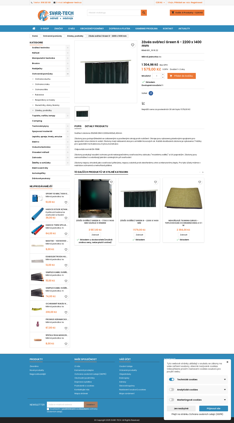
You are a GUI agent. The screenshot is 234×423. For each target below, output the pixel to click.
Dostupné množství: (152, 85)
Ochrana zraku (42, 84)
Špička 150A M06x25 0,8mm (57, 335)
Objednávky (125, 374)
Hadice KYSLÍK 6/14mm (57, 209)
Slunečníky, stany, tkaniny (47, 105)
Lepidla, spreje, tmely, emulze (47, 136)
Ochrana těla (41, 89)
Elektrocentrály (40, 168)
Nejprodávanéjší (41, 186)
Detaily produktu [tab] (96, 126)
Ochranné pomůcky (42, 73)
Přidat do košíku (181, 76)
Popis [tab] (77, 126)
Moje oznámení (126, 393)
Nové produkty (37, 370)
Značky (58, 28)
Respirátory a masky (45, 100)
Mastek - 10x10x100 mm (57, 241)
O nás (71, 28)
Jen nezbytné (181, 408)
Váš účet (125, 359)
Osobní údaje (126, 366)
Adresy (122, 381)
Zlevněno (34, 366)
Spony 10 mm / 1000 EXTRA (57, 194)
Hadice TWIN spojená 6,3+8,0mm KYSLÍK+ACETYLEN (57, 225)
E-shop (45, 28)
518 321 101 (46, 2)
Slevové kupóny (127, 385)
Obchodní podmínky (92, 28)
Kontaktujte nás (81, 389)
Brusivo (36, 63)
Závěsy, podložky (43, 110)
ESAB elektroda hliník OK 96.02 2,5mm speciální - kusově (57, 257)
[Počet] (156, 76)
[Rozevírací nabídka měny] (161, 2)
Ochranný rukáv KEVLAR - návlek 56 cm (57, 304)
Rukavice (39, 94)
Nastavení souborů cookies (132, 389)
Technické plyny (40, 126)
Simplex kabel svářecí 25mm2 (57, 272)
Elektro (35, 141)
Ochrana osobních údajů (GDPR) (90, 374)
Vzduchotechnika (41, 147)
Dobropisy (124, 378)
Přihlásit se (179, 2)
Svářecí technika (41, 47)
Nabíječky (37, 68)
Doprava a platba (119, 28)
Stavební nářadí (40, 152)
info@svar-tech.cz (72, 2)
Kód (144, 50)
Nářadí (35, 52)
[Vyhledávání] (117, 13)
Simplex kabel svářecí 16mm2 (57, 288)
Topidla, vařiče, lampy (43, 115)
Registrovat (196, 2)
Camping (37, 120)
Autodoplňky (39, 173)
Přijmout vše (213, 408)
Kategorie (36, 42)
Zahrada (36, 157)
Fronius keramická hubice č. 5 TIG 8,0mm (57, 319)
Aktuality (184, 28)
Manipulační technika (43, 58)
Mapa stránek (81, 393)
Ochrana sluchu (42, 79)
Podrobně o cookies (84, 385)
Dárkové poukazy (41, 178)
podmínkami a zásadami (75, 408)
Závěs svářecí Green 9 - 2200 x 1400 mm (139, 221)
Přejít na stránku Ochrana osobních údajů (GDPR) (197, 414)
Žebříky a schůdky (41, 162)
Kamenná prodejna (147, 28)
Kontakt (168, 28)
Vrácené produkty (128, 370)
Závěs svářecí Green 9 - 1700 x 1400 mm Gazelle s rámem (95, 221)
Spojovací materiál (42, 131)
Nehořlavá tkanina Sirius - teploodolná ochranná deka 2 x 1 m (183, 223)
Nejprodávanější (38, 374)
